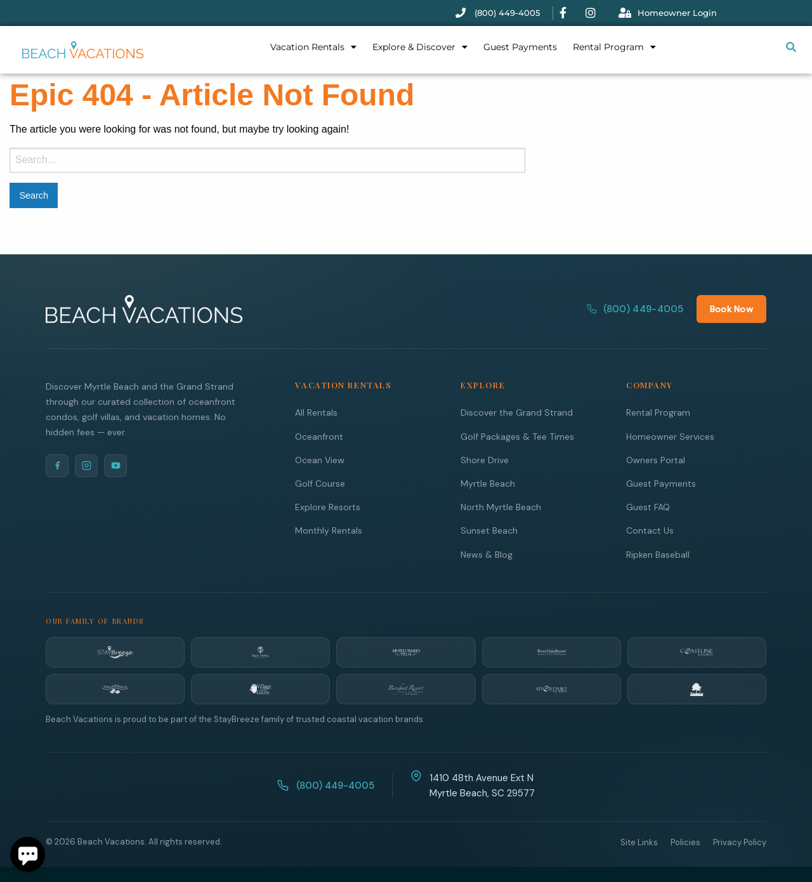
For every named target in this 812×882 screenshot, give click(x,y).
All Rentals (316, 412)
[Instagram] (86, 465)
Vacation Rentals (313, 47)
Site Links (639, 841)
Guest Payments (520, 47)
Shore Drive (485, 459)
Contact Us (650, 530)
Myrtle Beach (488, 483)
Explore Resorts (327, 506)
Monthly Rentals (328, 530)
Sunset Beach (489, 530)
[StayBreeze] (115, 651)
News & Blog (487, 554)
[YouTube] (115, 465)
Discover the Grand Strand (517, 412)
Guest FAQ (648, 506)
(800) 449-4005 (635, 308)
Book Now (731, 308)
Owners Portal (655, 459)
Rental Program (614, 47)
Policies (685, 841)
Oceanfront (319, 436)
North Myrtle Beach (501, 506)
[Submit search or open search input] (791, 47)
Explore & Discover (420, 47)
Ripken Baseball (658, 554)
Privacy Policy (739, 841)
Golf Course (320, 483)
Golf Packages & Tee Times (517, 436)
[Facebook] (57, 465)
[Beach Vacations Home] (144, 308)
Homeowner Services (670, 436)
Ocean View (319, 459)
